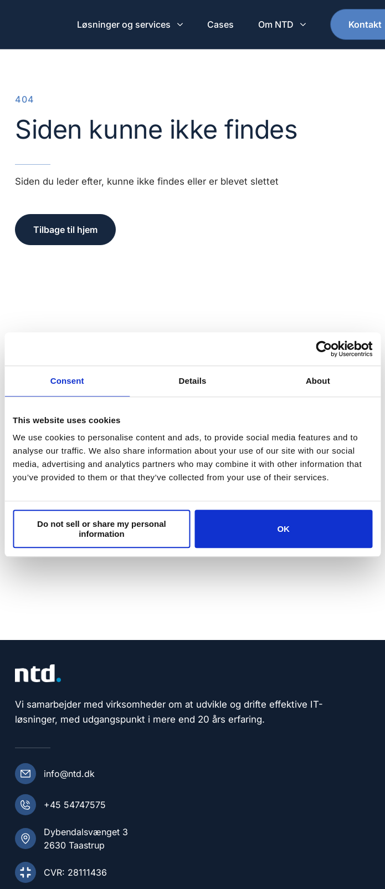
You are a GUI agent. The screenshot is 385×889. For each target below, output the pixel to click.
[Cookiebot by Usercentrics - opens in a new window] (323, 349)
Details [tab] (193, 380)
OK (283, 529)
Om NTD (276, 24)
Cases (220, 24)
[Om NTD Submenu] (304, 24)
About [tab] (318, 380)
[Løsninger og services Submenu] (181, 24)
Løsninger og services (124, 24)
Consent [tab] (67, 380)
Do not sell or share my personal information (101, 529)
